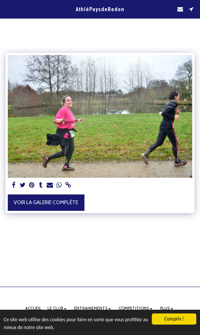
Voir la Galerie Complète (46, 202)
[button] (8, 9)
